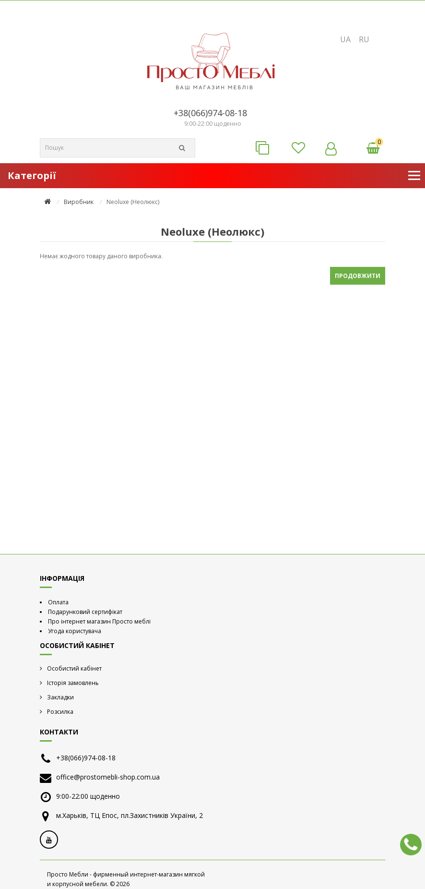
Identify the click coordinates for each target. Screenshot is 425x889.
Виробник (79, 202)
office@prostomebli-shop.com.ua (108, 776)
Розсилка (60, 711)
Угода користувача (74, 631)
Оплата (58, 602)
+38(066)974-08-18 (210, 113)
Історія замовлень (73, 682)
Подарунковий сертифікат (85, 612)
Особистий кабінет (74, 668)
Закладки (60, 697)
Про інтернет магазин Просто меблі (99, 621)
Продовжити (357, 276)
